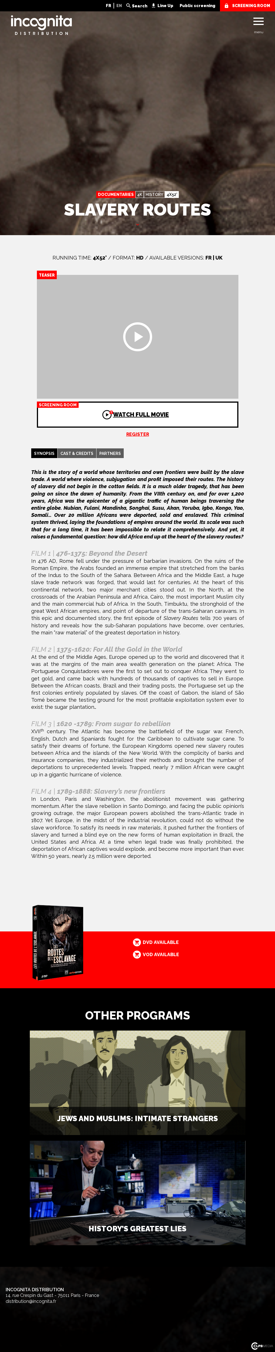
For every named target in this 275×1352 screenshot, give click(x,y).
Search (139, 6)
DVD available (161, 942)
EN (119, 5)
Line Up (165, 5)
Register (137, 434)
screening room (251, 5)
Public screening (197, 5)
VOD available (161, 954)
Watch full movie (103, 410)
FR (108, 5)
